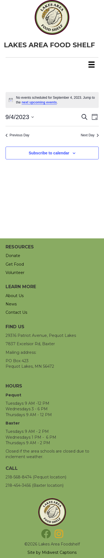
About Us (15, 295)
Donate (13, 255)
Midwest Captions (59, 552)
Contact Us (16, 312)
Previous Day (17, 135)
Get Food (15, 264)
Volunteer (15, 272)
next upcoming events (39, 102)
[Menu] (91, 64)
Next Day (89, 135)
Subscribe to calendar (49, 153)
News (11, 304)
